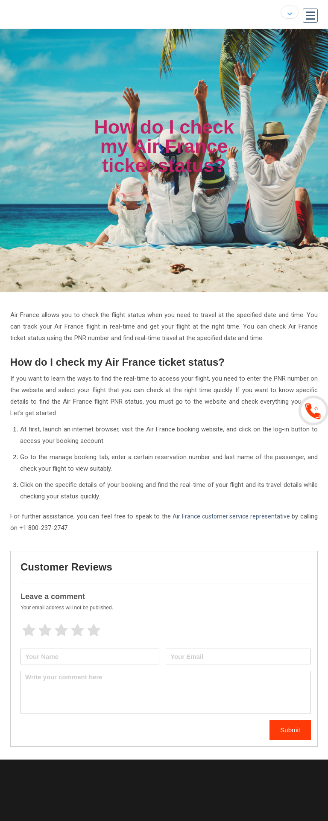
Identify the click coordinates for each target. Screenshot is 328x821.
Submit (290, 730)
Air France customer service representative (231, 516)
